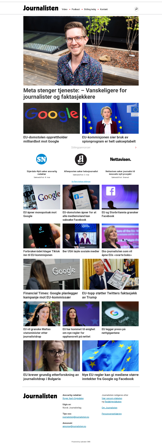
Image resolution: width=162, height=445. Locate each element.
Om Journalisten (109, 407)
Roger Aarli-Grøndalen (73, 398)
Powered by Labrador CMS (81, 442)
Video (64, 9)
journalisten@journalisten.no (76, 417)
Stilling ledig (90, 9)
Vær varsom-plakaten (112, 398)
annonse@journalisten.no (74, 426)
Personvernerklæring (112, 413)
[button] (136, 147)
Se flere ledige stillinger (81, 181)
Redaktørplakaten (113, 401)
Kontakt (104, 9)
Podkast (76, 9)
